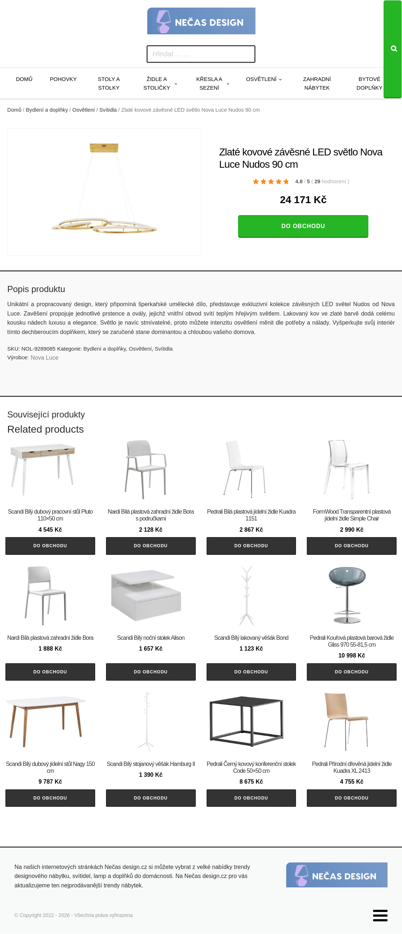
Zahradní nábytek (317, 83)
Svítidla (108, 110)
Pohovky (63, 79)
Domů (24, 79)
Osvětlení (261, 79)
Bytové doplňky (369, 83)
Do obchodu (303, 226)
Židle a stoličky (156, 83)
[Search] (393, 49)
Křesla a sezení (209, 83)
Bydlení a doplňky (47, 110)
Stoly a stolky (109, 83)
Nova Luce (45, 358)
